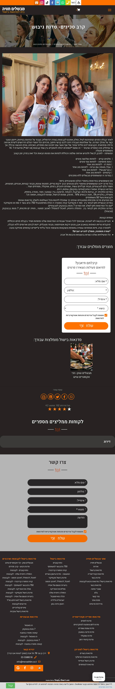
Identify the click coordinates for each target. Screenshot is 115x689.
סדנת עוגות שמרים (86, 628)
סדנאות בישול (96, 570)
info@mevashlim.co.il (27, 661)
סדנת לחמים (86, 620)
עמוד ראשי (78, 44)
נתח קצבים (57, 562)
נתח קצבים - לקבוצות (19, 570)
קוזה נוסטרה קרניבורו (58, 570)
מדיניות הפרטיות (105, 687)
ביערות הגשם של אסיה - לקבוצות (19, 596)
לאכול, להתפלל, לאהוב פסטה (57, 581)
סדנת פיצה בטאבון (86, 632)
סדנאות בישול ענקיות (19, 611)
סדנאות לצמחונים (86, 664)
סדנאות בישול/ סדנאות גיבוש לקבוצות (96, 581)
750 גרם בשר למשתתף (57, 566)
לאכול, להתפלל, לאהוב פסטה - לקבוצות (19, 577)
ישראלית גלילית (57, 600)
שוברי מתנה (96, 589)
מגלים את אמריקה (57, 589)
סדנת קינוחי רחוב (86, 639)
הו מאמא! (29, 625)
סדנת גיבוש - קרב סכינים (19, 566)
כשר (73, 2)
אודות (95, 566)
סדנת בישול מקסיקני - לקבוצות (19, 592)
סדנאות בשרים (86, 653)
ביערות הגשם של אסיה (57, 585)
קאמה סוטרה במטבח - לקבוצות (29, 644)
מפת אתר (96, 600)
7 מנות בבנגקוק (28, 629)
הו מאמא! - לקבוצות (28, 636)
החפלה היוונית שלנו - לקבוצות (19, 574)
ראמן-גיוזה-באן (57, 604)
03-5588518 (26, 657)
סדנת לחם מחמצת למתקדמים (86, 624)
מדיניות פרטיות (95, 604)
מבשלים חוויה (96, 562)
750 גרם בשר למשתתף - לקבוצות (19, 585)
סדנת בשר (95, 577)
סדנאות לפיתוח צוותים (62, 44)
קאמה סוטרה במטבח (28, 632)
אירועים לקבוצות (19, 604)
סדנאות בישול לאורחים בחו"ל (19, 600)
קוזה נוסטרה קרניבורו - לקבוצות (19, 581)
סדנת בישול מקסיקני (57, 577)
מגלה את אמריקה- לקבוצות (19, 589)
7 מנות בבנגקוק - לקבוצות (29, 640)
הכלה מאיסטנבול (57, 596)
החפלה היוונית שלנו (57, 592)
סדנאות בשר (95, 585)
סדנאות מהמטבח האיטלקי (86, 657)
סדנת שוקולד (86, 635)
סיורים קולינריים (19, 607)
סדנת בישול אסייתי (86, 660)
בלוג (96, 592)
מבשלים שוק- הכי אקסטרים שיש (19, 562)
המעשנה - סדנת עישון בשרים (57, 574)
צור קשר (96, 596)
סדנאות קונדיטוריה (96, 574)
